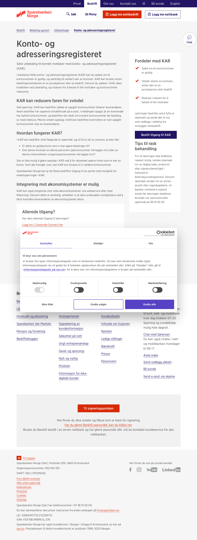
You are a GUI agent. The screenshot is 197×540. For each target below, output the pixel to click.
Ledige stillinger (111, 338)
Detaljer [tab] (98, 243)
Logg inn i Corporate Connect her (42, 224)
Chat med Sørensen (156, 334)
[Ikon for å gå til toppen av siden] (19, 458)
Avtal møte (150, 355)
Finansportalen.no (108, 510)
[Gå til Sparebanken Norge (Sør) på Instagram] (139, 470)
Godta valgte (98, 304)
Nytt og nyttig (68, 358)
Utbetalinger (61, 30)
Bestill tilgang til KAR (156, 135)
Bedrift (92, 3)
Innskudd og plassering (32, 316)
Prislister (64, 366)
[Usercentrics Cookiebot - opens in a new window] (159, 233)
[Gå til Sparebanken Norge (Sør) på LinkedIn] (171, 470)
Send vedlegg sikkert (157, 362)
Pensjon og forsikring (31, 331)
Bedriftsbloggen (27, 338)
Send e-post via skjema (159, 376)
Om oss (108, 3)
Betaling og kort (39, 30)
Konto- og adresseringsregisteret (94, 30)
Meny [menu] (90, 14)
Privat (77, 3)
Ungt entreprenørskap (73, 343)
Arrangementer (69, 316)
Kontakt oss (128, 3)
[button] (189, 39)
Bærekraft (108, 346)
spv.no (20, 528)
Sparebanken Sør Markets (34, 323)
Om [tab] (151, 243)
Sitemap (22, 499)
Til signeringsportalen (98, 408)
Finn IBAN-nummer (28, 478)
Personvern (108, 361)
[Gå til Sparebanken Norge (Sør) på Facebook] (130, 470)
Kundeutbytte (110, 316)
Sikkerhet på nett (70, 336)
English (175, 3)
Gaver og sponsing (71, 351)
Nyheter (106, 331)
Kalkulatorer (24, 487)
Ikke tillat (47, 304)
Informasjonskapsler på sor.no (44, 269)
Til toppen (29, 458)
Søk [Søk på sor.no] (71, 14)
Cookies (21, 495)
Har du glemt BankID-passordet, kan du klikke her (98, 425)
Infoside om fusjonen (115, 323)
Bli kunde (157, 3)
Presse (105, 353)
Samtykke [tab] (46, 243)
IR (143, 3)
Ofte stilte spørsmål (28, 483)
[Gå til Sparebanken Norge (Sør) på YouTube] (152, 470)
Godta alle (149, 304)
